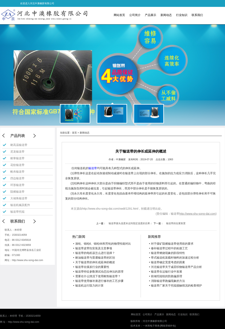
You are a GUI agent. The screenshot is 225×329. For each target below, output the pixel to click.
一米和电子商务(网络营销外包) (159, 325)
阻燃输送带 (17, 191)
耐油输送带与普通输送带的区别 (94, 257)
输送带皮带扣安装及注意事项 (92, 248)
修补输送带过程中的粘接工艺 (168, 248)
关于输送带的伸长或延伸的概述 (94, 262)
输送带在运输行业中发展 (165, 271)
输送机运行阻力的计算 (88, 285)
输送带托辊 (17, 211)
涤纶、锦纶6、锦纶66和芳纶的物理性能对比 (102, 243)
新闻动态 (166, 15)
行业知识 (181, 15)
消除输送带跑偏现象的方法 (167, 280)
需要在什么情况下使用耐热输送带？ (97, 276)
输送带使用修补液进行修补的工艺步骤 (98, 280)
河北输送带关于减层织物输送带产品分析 (175, 267)
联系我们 (197, 15)
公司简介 (135, 15)
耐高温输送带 (18, 144)
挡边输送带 (17, 178)
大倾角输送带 (18, 198)
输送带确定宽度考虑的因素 (167, 262)
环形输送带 (17, 185)
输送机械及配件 (20, 205)
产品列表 (17, 136)
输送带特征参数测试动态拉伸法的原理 (98, 271)
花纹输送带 (17, 165)
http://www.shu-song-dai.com (27, 260)
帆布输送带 (17, 171)
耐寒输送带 (17, 158)
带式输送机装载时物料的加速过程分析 (174, 257)
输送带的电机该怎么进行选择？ (94, 253)
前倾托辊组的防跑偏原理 (165, 276)
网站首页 (119, 15)
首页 (74, 132)
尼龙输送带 (17, 151)
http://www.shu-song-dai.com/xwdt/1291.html (110, 208)
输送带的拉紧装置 (176, 223)
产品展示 (150, 15)
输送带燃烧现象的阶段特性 (167, 253)
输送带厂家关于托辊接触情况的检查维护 (175, 285)
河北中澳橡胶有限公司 (155, 321)
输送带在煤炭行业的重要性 (91, 267)
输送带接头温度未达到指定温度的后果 (129, 223)
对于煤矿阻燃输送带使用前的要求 (171, 243)
